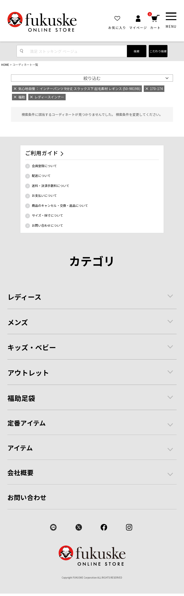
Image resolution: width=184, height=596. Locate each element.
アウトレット (28, 372)
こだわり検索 (158, 51)
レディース (24, 297)
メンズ (17, 322)
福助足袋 (21, 398)
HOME (5, 64)
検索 (136, 51)
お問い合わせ (27, 497)
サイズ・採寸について (47, 215)
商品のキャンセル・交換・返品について (60, 205)
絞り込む (92, 78)
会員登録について (44, 165)
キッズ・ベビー (31, 347)
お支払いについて (44, 195)
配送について (41, 175)
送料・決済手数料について (50, 185)
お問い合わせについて (47, 225)
